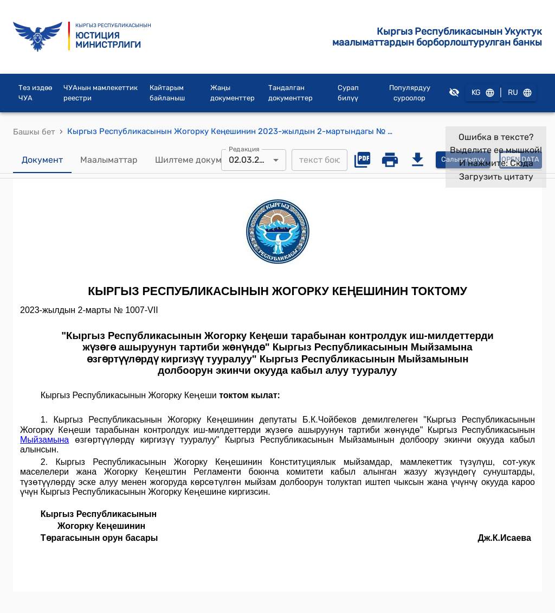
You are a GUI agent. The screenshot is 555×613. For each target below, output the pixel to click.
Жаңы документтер (232, 93)
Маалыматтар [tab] (109, 160)
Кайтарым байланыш (167, 93)
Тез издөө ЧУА (35, 93)
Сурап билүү (348, 93)
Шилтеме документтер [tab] (203, 160)
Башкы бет (34, 132)
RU (519, 93)
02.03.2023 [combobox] (252, 160)
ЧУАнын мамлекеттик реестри (100, 93)
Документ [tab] (42, 160)
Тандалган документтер (290, 93)
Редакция (244, 148)
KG (482, 93)
